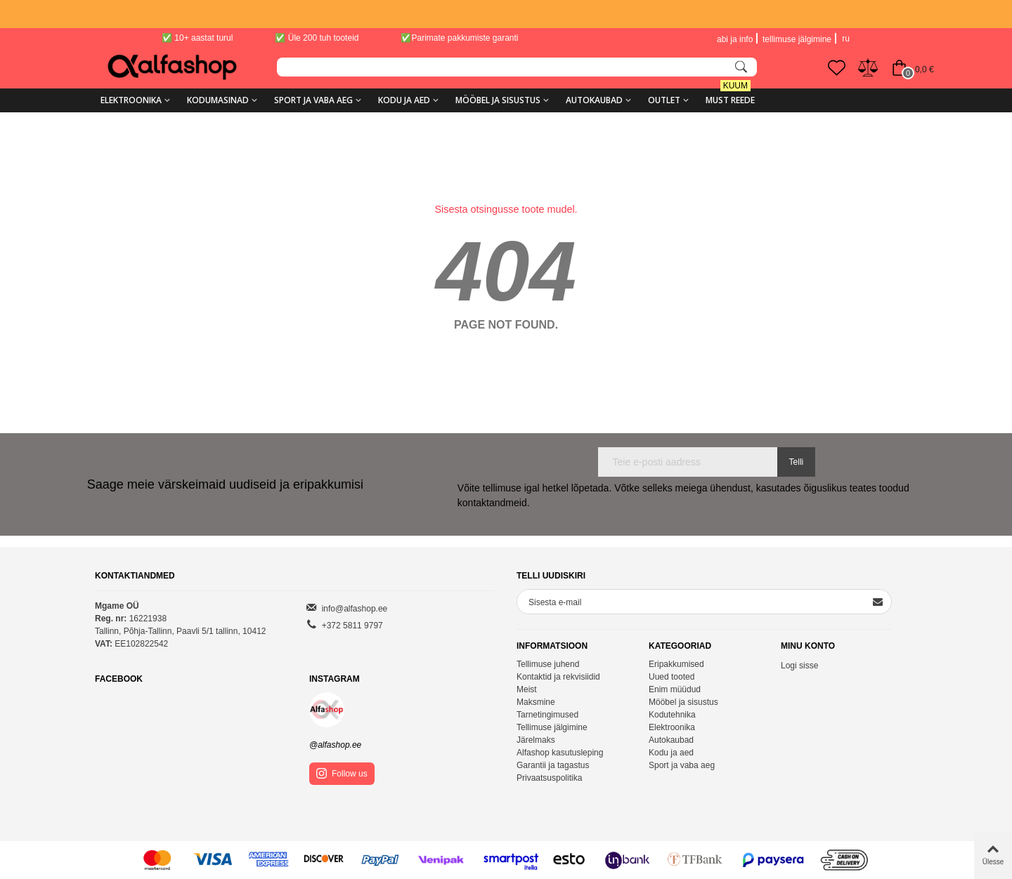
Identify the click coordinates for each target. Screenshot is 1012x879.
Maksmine (536, 702)
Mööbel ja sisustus (497, 100)
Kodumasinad (218, 100)
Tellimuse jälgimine (552, 727)
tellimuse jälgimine (797, 39)
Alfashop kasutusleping (560, 753)
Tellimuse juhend (548, 664)
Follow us (342, 773)
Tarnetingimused (547, 715)
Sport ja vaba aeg (313, 100)
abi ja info (735, 39)
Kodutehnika (672, 715)
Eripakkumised (676, 664)
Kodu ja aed (404, 100)
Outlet (664, 100)
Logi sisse (799, 665)
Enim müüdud (675, 689)
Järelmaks (536, 740)
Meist (527, 689)
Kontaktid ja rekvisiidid (558, 677)
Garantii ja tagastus (553, 765)
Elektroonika (131, 100)
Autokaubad (594, 100)
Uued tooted (671, 677)
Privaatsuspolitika (549, 778)
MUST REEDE (730, 95)
